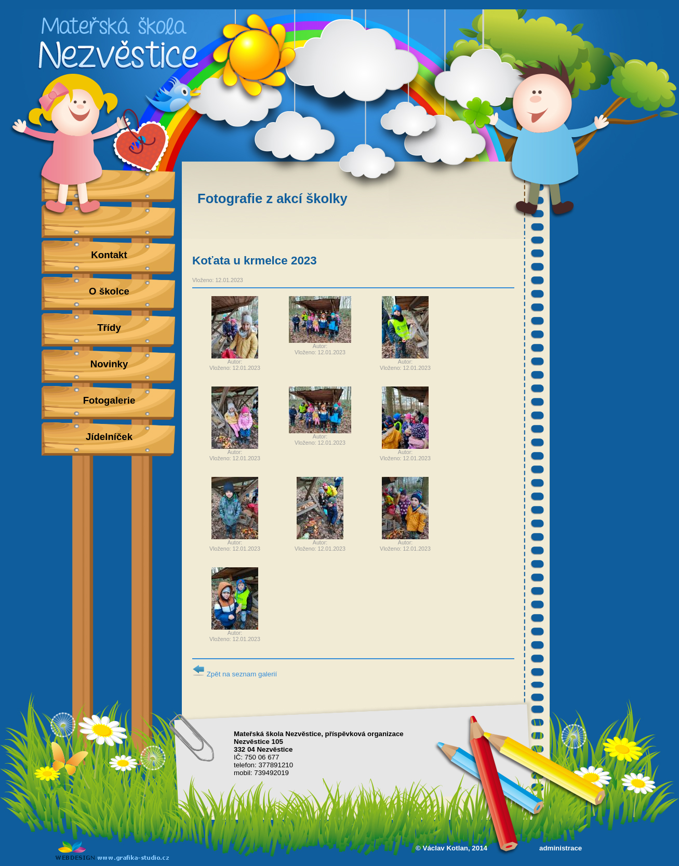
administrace (560, 848)
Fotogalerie (109, 400)
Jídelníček (109, 436)
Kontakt (109, 254)
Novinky (109, 363)
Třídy (109, 327)
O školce (109, 291)
